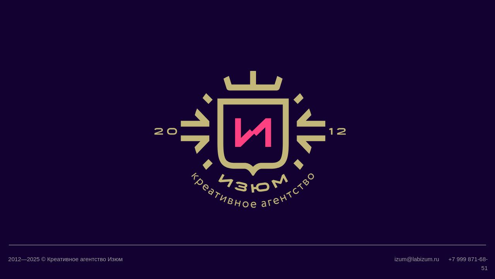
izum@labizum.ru (416, 259)
